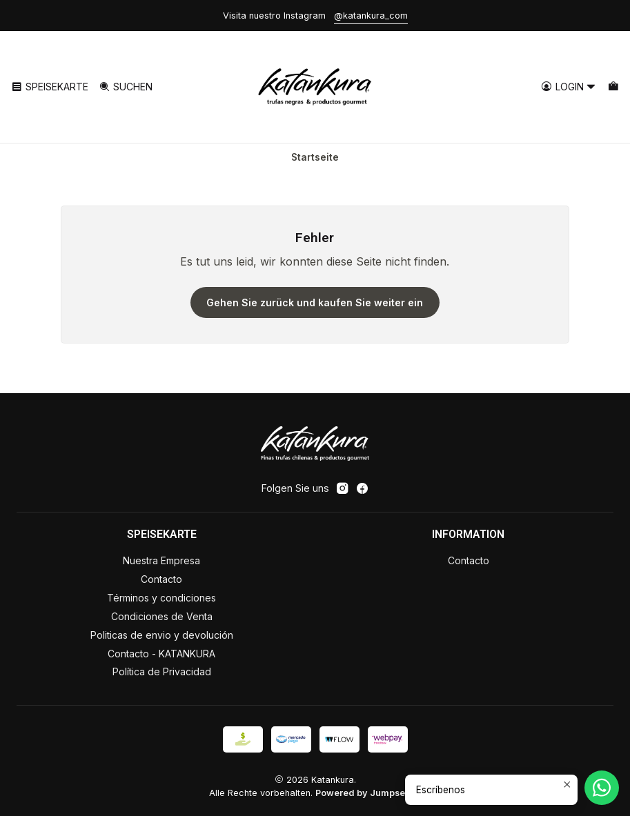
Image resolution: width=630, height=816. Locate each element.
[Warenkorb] (613, 87)
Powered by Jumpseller (367, 793)
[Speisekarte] (49, 87)
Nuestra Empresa (161, 560)
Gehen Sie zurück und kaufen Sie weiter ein (314, 302)
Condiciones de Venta (162, 616)
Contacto (161, 579)
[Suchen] (125, 87)
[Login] (569, 87)
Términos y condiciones (161, 598)
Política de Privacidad (161, 671)
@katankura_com (371, 15)
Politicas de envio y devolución (161, 635)
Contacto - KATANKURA (161, 653)
